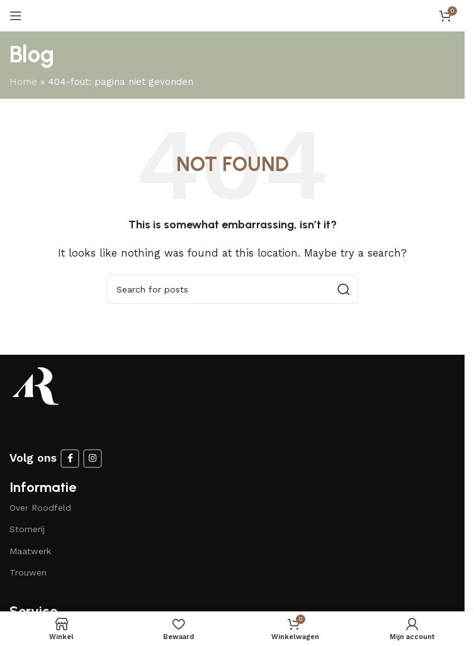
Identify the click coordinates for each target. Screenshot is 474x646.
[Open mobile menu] (15, 15)
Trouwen (28, 572)
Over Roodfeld (40, 508)
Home (23, 81)
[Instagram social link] (92, 458)
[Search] (232, 289)
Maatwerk (30, 551)
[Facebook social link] (69, 458)
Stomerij (27, 529)
